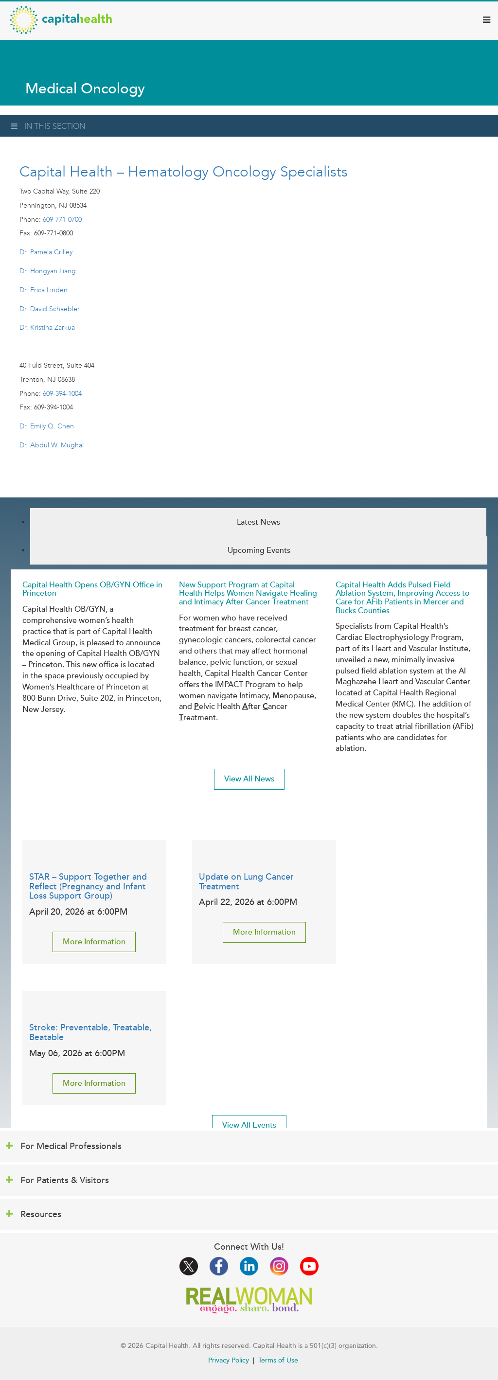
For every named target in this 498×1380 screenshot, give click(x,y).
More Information (94, 942)
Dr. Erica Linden (43, 290)
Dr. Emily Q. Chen (46, 426)
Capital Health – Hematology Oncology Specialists (183, 171)
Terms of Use (278, 1360)
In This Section (48, 126)
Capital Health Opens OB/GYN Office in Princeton (92, 589)
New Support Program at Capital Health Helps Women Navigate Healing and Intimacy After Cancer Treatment (248, 593)
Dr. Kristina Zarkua (47, 327)
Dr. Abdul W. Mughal (51, 445)
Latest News (258, 522)
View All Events (249, 1125)
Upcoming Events (259, 550)
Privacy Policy (228, 1360)
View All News (249, 779)
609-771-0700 (62, 219)
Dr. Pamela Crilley (45, 252)
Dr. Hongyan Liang (47, 271)
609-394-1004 (62, 393)
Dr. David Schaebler (49, 309)
